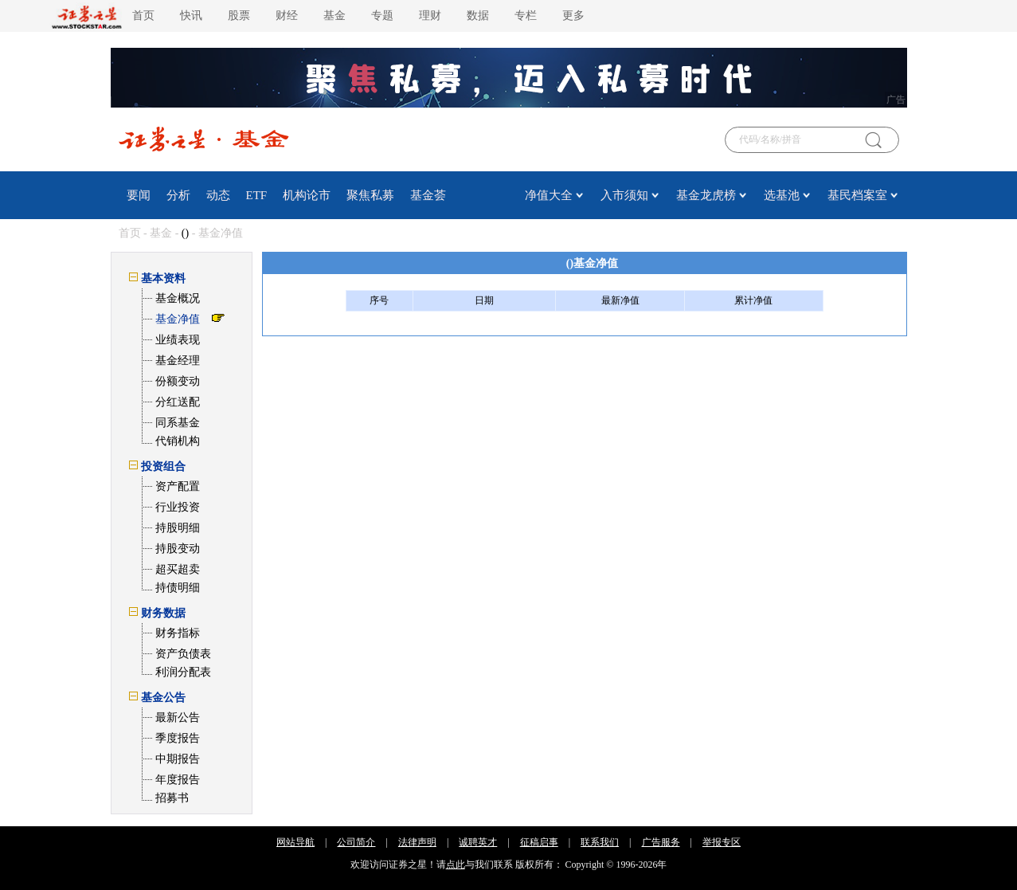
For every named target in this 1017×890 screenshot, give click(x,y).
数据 (478, 16)
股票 (239, 16)
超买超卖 (177, 569)
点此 (455, 864)
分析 (178, 195)
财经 (287, 16)
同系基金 (177, 423)
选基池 (782, 195)
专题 (382, 16)
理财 (430, 16)
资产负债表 (183, 654)
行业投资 (177, 507)
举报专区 (721, 842)
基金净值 (177, 319)
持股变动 (177, 549)
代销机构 (177, 441)
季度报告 (177, 738)
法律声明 (417, 842)
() (185, 233)
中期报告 (177, 759)
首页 (143, 16)
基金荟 (428, 195)
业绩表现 (177, 340)
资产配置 (177, 486)
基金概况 (177, 298)
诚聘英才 (478, 842)
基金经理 (177, 361)
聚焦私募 (370, 195)
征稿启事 (539, 842)
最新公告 (177, 717)
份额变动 (177, 381)
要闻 (139, 195)
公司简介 (356, 842)
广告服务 (661, 842)
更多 (573, 16)
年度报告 (177, 780)
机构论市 (307, 195)
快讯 (191, 16)
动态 (218, 195)
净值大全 (549, 195)
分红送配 (177, 402)
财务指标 (177, 633)
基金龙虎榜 (706, 195)
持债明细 (177, 588)
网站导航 (295, 842)
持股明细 (177, 528)
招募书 (172, 798)
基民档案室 (857, 195)
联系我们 (600, 842)
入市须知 (624, 195)
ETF (257, 195)
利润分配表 (183, 672)
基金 (334, 16)
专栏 (525, 16)
